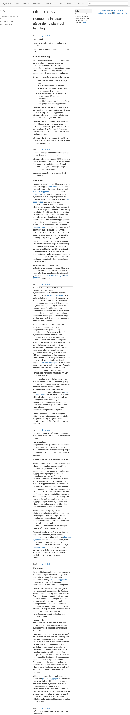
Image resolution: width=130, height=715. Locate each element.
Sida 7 (37, 589)
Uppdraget (5, 19)
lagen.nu (6, 3)
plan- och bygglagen (85, 169)
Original (48, 31)
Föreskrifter (50, 3)
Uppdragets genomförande (11, 21)
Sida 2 (37, 116)
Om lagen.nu (57, 714)
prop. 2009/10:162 (63, 154)
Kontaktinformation (87, 714)
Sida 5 (37, 396)
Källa (115, 18)
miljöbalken (72, 553)
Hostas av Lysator (103, 714)
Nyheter (81, 3)
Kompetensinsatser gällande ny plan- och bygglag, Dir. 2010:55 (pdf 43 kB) (112, 16)
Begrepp (70, 3)
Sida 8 (37, 675)
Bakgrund (5, 13)
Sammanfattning (8, 11)
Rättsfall (26, 3)
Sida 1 (37, 31)
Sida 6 (37, 492)
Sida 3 (37, 211)
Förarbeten (37, 3)
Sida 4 (37, 306)
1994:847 (68, 149)
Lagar (17, 3)
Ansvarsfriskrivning (71, 714)
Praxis (61, 3)
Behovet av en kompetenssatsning (14, 16)
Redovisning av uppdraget (11, 24)
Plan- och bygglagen (43, 615)
